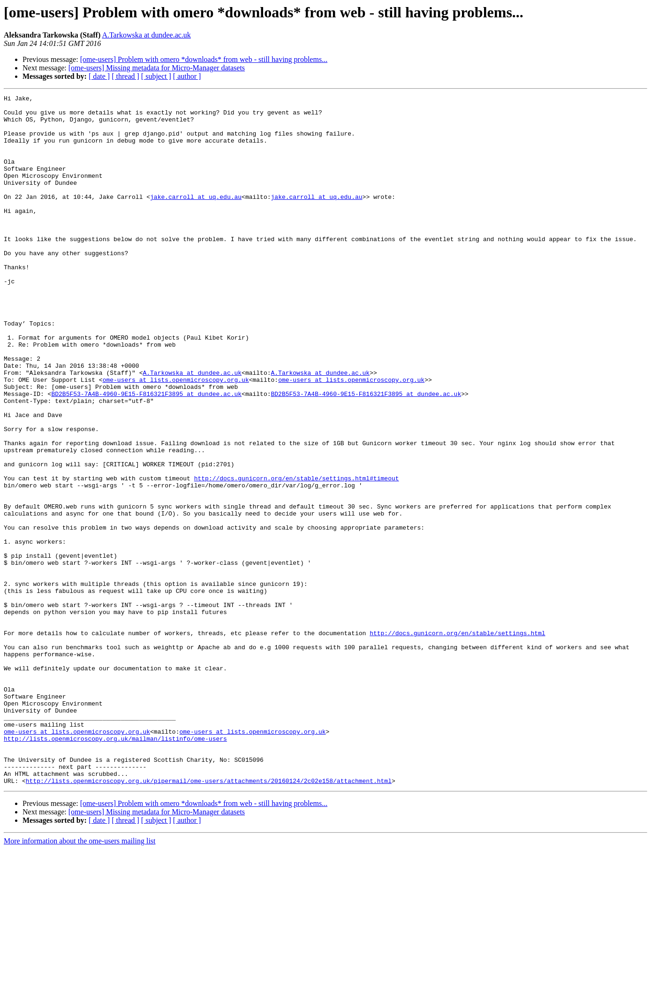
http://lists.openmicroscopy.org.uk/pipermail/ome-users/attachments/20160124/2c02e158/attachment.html (209, 918)
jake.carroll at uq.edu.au (196, 217)
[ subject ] (156, 76)
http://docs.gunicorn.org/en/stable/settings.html (457, 741)
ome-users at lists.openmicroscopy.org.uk (176, 437)
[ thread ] (125, 76)
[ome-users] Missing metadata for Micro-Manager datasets (156, 68)
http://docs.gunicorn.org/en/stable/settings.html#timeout (296, 555)
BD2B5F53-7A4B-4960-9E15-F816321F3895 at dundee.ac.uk (146, 454)
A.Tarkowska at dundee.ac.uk (146, 35)
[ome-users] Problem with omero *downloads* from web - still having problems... (203, 59)
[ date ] (99, 76)
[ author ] (187, 76)
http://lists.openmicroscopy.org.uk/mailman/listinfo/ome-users (115, 868)
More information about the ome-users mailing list (80, 979)
